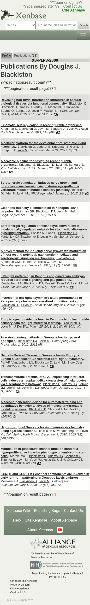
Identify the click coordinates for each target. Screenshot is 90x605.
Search (84, 25)
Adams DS (69, 384)
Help (17, 520)
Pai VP (5, 362)
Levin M (36, 110)
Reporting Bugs (47, 510)
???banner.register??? (41, 6)
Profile (6, 55)
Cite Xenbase (36, 520)
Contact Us (72, 6)
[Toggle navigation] (83, 35)
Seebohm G (73, 456)
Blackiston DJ (45, 211)
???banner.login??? (66, 2)
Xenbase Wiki (18, 510)
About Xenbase (64, 520)
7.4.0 (23, 592)
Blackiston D (77, 103)
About (40, 530)
